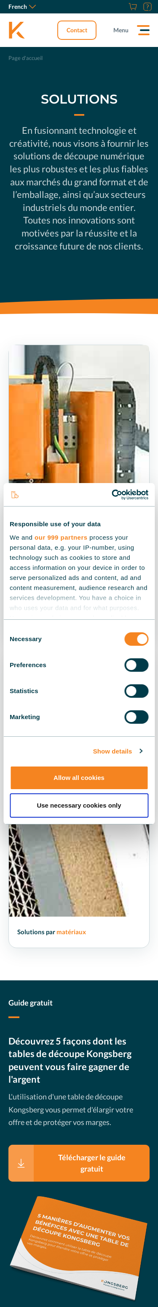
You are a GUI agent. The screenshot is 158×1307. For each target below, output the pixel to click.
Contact (77, 30)
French (22, 6)
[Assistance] (146, 6)
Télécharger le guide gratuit (92, 1163)
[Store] (131, 6)
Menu (121, 30)
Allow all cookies (79, 777)
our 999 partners (61, 537)
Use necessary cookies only (79, 805)
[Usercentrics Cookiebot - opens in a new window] (112, 494)
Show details (112, 751)
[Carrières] (122, 6)
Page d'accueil (25, 58)
